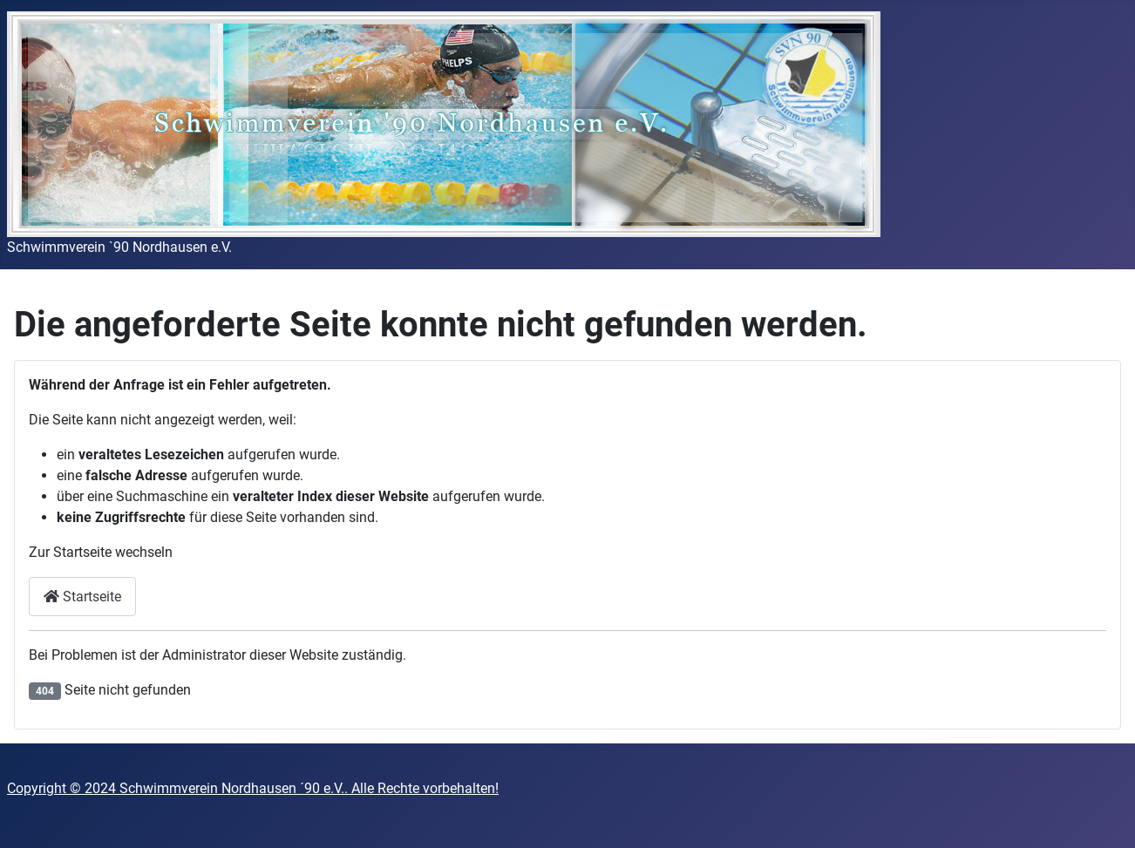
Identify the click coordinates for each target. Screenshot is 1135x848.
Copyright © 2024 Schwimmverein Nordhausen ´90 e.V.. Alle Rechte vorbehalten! (253, 788)
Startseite (82, 596)
